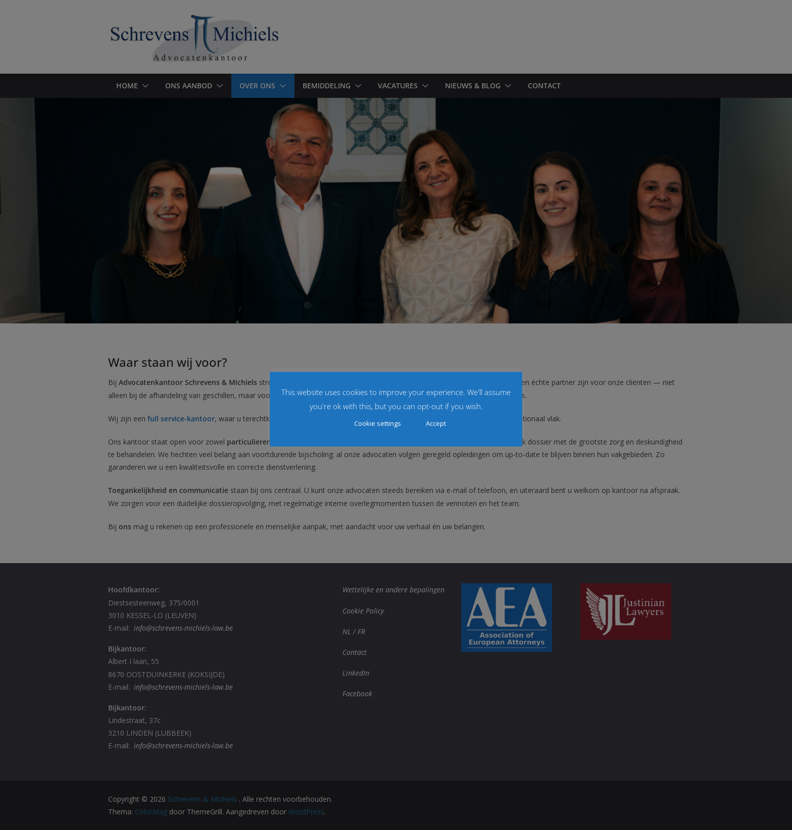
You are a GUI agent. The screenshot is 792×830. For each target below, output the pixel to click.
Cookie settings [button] (377, 423)
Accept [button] (436, 423)
